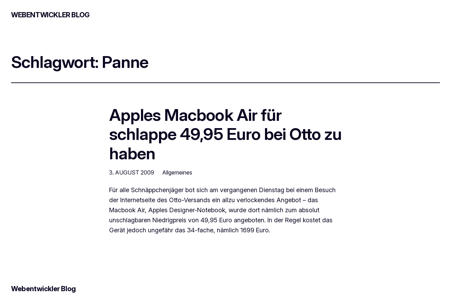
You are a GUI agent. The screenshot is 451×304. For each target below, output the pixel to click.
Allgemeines (177, 172)
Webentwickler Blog (50, 15)
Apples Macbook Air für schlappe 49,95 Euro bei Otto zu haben (225, 134)
